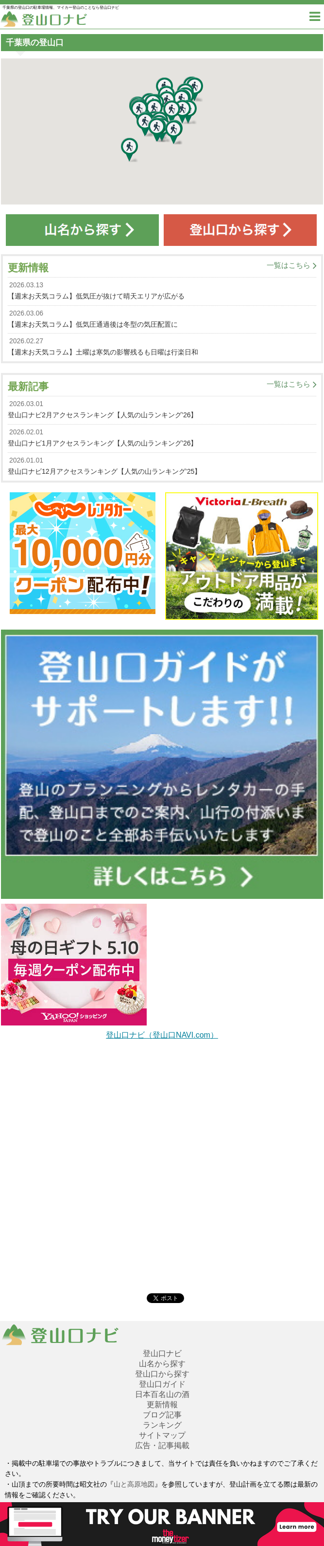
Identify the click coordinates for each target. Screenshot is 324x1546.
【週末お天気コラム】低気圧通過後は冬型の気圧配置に (93, 324)
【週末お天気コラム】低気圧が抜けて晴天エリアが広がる (96, 296)
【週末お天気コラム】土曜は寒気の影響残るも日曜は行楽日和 (103, 352)
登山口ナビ (162, 1353)
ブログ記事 (162, 1415)
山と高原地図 (134, 1484)
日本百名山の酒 (162, 1394)
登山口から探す (162, 1374)
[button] (129, 150)
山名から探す (162, 1364)
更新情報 (162, 1404)
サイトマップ (162, 1435)
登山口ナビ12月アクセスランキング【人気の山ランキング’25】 (104, 471)
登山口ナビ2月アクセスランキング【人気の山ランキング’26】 (102, 415)
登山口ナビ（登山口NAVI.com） (162, 1035)
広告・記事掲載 (162, 1445)
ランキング (162, 1425)
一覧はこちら (288, 265)
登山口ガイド (162, 1384)
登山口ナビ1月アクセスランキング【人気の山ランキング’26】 (102, 443)
